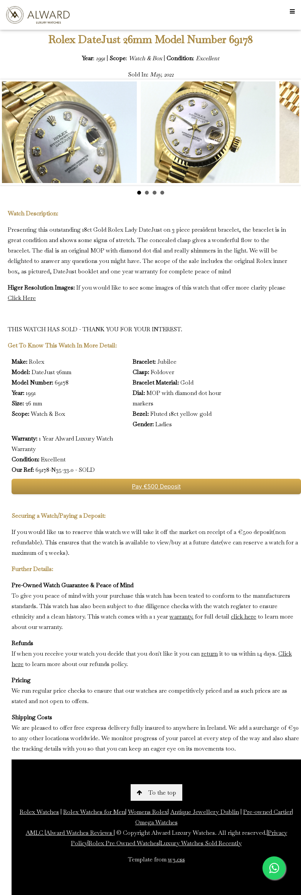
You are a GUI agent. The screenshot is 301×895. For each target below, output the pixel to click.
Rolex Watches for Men (94, 811)
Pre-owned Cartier (267, 811)
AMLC (35, 832)
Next (289, 132)
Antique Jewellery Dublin (204, 811)
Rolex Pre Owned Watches (124, 843)
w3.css (176, 859)
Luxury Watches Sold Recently (201, 843)
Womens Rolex (148, 811)
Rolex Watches (39, 811)
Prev (12, 132)
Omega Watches (156, 822)
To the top (156, 792)
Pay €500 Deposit (156, 486)
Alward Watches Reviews (80, 832)
